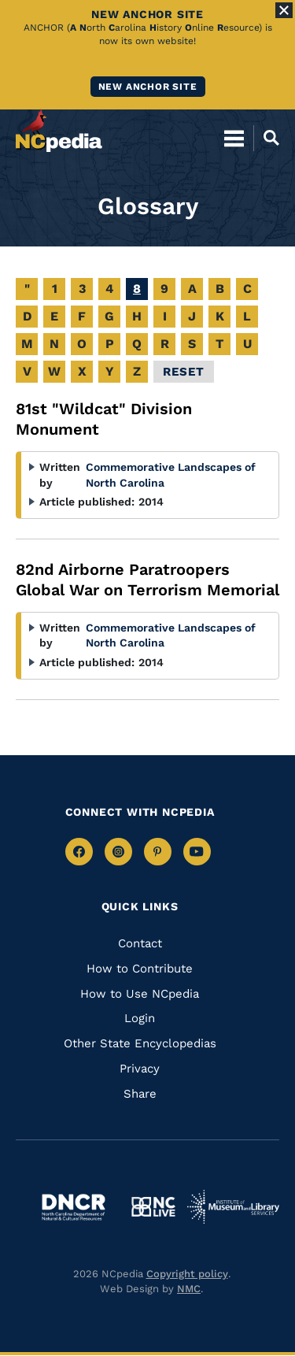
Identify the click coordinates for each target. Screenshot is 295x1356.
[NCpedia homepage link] (59, 131)
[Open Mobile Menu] (234, 137)
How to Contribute (140, 968)
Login (139, 1018)
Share (140, 1094)
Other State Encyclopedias (140, 1043)
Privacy (140, 1068)
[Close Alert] (284, 10)
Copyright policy (187, 1274)
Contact (140, 943)
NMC (189, 1289)
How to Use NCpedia (139, 994)
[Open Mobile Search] (266, 137)
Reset (184, 372)
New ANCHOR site (147, 86)
